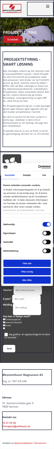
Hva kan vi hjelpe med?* (17, 316)
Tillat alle (27, 263)
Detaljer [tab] (27, 175)
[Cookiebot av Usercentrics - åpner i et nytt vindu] (38, 167)
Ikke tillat (27, 280)
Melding (7, 304)
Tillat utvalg (27, 271)
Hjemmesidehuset (23, 443)
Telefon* (8, 290)
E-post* (7, 298)
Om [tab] (44, 175)
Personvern (40, 443)
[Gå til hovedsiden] (12, 12)
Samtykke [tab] (10, 175)
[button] (13, 39)
